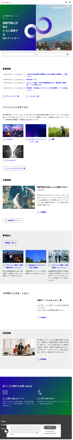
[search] (66, 2)
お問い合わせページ (13, 398)
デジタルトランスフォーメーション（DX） (36, 140)
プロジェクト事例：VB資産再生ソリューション (58, 266)
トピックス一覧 (32, 96)
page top (70, 417)
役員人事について (32, 79)
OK (50, 427)
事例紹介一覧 (10, 243)
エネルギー (8, 139)
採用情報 (41, 359)
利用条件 (3, 421)
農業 (51, 139)
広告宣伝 (41, 317)
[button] (6, 431)
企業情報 (41, 212)
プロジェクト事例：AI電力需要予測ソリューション (13, 266)
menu (51, 54)
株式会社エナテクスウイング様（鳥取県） (36, 266)
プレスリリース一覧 (11, 96)
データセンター (9, 160)
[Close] (59, 426)
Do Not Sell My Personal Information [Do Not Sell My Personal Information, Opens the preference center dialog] (50, 432)
